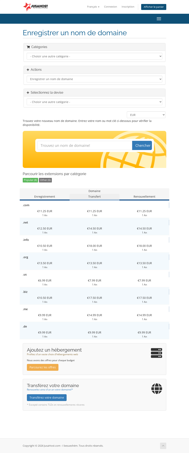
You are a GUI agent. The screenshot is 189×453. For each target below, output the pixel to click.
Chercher (143, 145)
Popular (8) (30, 180)
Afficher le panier (154, 7)
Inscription (128, 6)
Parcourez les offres (43, 367)
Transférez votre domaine (47, 397)
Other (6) (45, 180)
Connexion (110, 6)
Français (93, 6)
